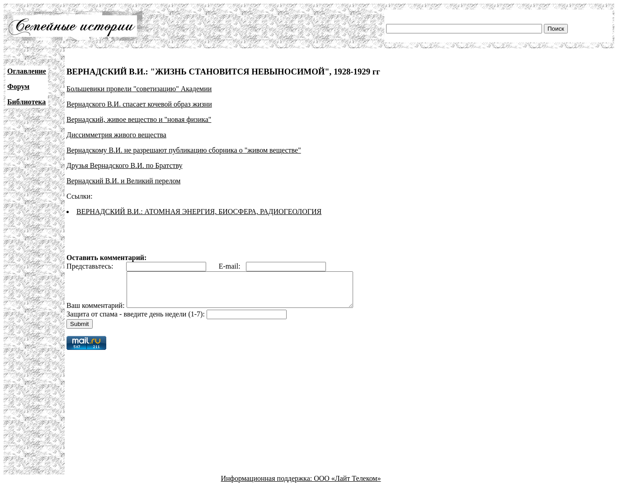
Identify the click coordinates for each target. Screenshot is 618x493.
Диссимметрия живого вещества (116, 135)
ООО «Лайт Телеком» (347, 485)
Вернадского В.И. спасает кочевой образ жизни (139, 104)
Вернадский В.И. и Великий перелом (123, 181)
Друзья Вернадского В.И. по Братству (124, 165)
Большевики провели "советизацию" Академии (139, 89)
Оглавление (26, 71)
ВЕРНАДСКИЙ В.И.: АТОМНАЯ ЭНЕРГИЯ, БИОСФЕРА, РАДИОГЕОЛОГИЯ (198, 211)
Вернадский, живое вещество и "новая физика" (138, 119)
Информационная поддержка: (267, 485)
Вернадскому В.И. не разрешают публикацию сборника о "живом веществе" (183, 150)
